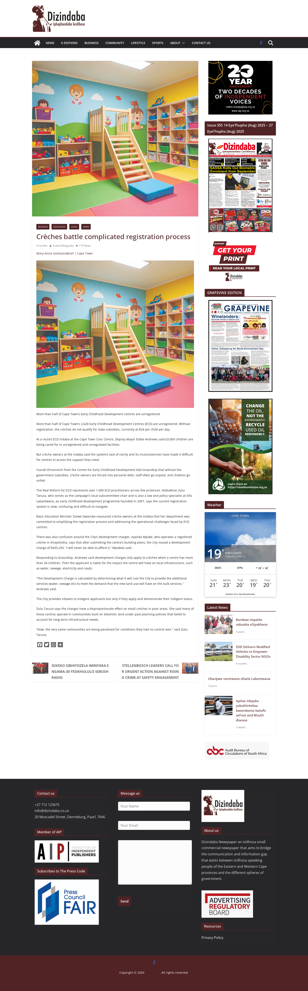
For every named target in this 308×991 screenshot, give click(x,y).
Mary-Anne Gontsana (51, 253)
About (175, 43)
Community (114, 43)
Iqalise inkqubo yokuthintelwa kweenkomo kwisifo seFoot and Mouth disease (251, 710)
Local (74, 226)
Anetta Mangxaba (63, 245)
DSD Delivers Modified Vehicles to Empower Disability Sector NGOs (253, 652)
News (50, 43)
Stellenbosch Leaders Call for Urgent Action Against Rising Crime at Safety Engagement (150, 671)
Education (59, 226)
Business (91, 43)
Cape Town (85, 253)
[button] (182, 43)
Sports (157, 43)
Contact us (201, 43)
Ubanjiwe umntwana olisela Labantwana (239, 678)
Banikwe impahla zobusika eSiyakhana (252, 622)
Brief (70, 253)
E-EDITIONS (69, 43)
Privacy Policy (212, 937)
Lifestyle (138, 43)
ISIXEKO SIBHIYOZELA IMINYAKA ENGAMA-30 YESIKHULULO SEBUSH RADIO (80, 671)
